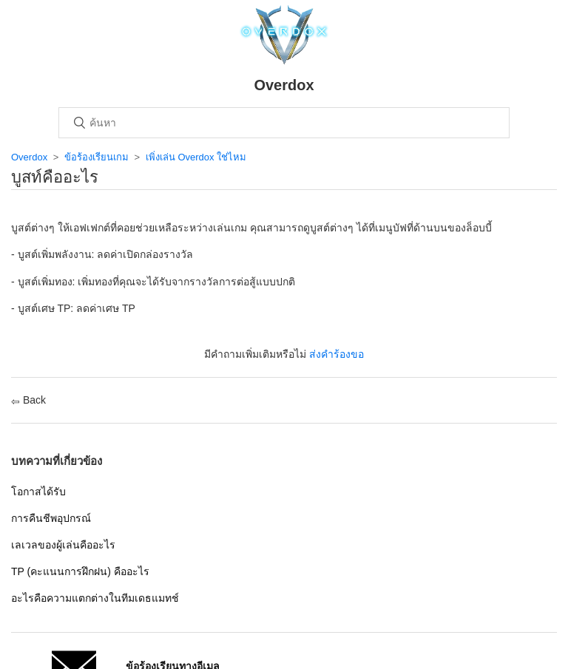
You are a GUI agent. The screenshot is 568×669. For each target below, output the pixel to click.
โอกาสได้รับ (38, 491)
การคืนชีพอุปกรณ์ (51, 518)
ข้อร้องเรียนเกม (96, 157)
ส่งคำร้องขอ (336, 354)
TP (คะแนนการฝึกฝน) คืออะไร (80, 571)
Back (28, 400)
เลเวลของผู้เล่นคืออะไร (63, 545)
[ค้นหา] (284, 122)
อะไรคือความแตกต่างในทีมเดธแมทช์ (95, 598)
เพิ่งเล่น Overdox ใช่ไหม (196, 157)
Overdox (29, 157)
